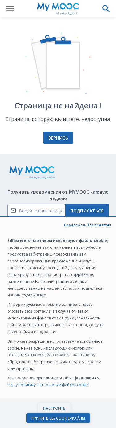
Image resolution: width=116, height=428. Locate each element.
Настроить (54, 408)
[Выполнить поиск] (106, 9)
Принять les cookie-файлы (58, 418)
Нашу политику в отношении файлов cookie (48, 384)
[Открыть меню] (10, 9)
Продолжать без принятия (87, 224)
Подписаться (87, 211)
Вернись (58, 138)
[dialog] (58, 322)
